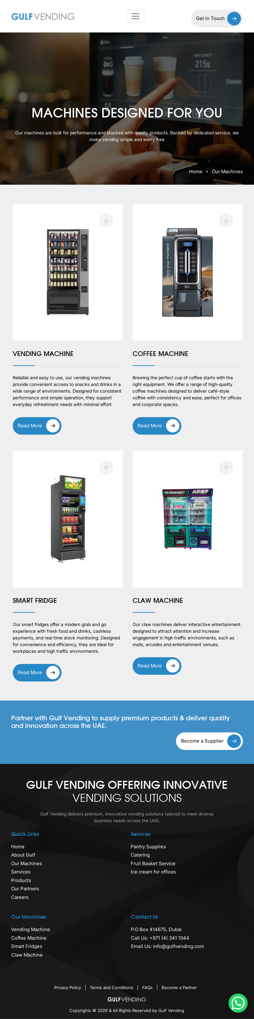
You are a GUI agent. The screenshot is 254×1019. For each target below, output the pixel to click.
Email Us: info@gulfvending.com (167, 946)
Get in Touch (218, 18)
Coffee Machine (29, 938)
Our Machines (26, 863)
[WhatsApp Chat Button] (238, 1003)
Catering (140, 855)
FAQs (148, 987)
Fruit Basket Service (153, 863)
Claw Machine (27, 955)
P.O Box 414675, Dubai (156, 929)
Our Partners (25, 889)
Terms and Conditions (112, 987)
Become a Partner (179, 987)
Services (21, 872)
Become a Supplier (211, 741)
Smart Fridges (26, 946)
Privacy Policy (68, 987)
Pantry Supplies (148, 847)
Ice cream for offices (153, 872)
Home (195, 171)
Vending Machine (30, 929)
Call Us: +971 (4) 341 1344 (160, 938)
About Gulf (23, 855)
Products (21, 880)
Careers (20, 897)
